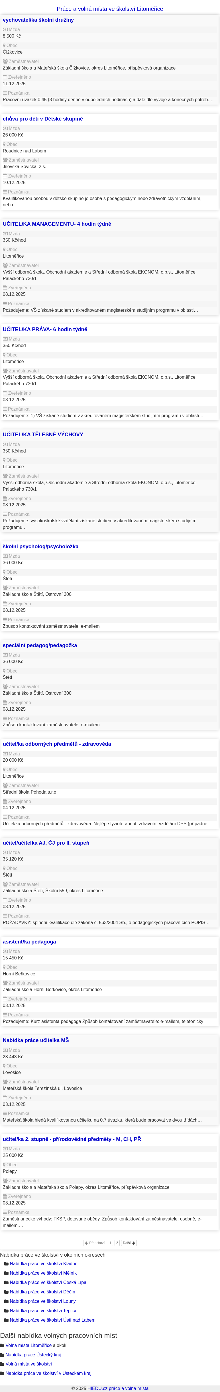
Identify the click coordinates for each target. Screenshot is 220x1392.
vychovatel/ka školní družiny (38, 20)
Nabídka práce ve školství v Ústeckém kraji (48, 1373)
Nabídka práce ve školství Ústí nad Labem (52, 1320)
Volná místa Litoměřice (28, 1345)
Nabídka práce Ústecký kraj (33, 1354)
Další (129, 1243)
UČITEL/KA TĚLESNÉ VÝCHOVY (43, 434)
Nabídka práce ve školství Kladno (43, 1263)
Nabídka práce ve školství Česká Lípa (48, 1282)
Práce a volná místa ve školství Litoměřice (110, 9)
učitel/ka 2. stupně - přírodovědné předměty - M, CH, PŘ (72, 1139)
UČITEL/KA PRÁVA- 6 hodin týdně (45, 329)
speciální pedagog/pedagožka (40, 645)
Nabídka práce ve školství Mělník (43, 1273)
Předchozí (95, 1243)
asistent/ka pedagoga (29, 942)
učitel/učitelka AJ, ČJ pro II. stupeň (46, 843)
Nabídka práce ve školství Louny (43, 1301)
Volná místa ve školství (28, 1364)
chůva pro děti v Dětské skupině (43, 119)
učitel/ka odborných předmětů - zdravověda (57, 744)
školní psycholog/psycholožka (41, 546)
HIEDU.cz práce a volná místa (117, 1388)
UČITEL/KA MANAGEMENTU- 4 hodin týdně (57, 224)
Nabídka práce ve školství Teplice (43, 1310)
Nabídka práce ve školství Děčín (42, 1291)
